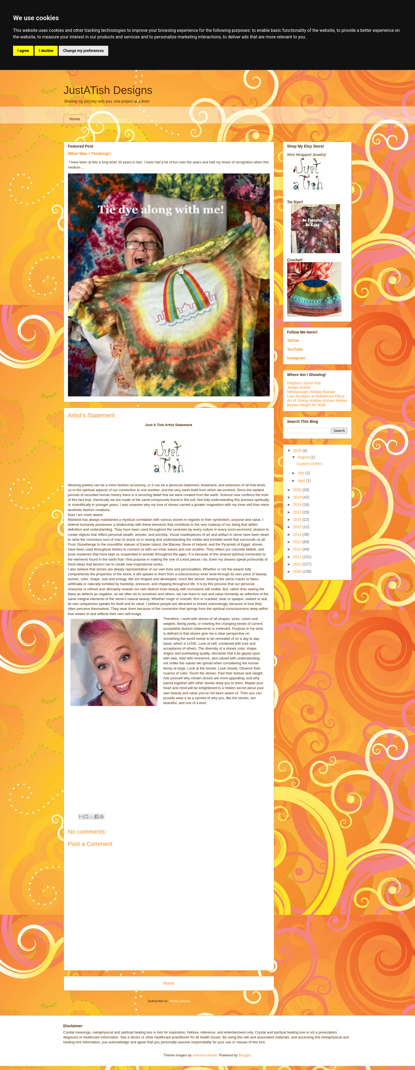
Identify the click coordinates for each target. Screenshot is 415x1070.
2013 (297, 542)
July (301, 473)
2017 (297, 512)
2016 (297, 519)
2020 (297, 490)
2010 (297, 564)
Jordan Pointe (299, 387)
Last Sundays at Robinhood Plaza (316, 396)
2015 (297, 527)
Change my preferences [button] (83, 50)
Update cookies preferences (22, 1068)
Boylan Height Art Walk (306, 405)
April (302, 480)
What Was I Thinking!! (89, 153)
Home (75, 119)
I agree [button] (23, 50)
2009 (297, 571)
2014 (297, 534)
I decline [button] (46, 50)
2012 (297, 549)
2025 (297, 450)
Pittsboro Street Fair (304, 383)
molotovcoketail (205, 1055)
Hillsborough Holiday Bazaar (311, 392)
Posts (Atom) (179, 1001)
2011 (297, 557)
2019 (297, 497)
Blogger (244, 1055)
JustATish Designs (108, 90)
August (304, 457)
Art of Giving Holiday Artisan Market (317, 400)
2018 (297, 504)
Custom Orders (309, 463)
